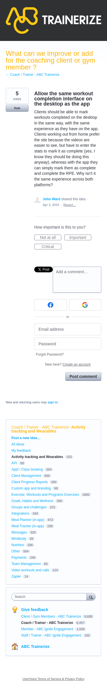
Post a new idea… (26, 438)
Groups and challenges (29, 507)
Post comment (83, 376)
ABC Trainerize (35, 646)
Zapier (16, 576)
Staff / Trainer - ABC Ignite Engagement (51, 635)
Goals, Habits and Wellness (32, 501)
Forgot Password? (50, 354)
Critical (51, 246)
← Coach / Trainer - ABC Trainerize (32, 75)
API (14, 463)
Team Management (26, 564)
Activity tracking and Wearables (48, 429)
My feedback (21, 451)
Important (80, 237)
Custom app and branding (31, 488)
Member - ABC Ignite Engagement (47, 629)
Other (15, 551)
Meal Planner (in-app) (27, 520)
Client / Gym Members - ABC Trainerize (51, 616)
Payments (19, 558)
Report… (69, 205)
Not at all (50, 237)
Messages (19, 532)
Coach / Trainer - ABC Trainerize (40, 427)
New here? (67, 364)
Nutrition (17, 545)
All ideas (17, 444)
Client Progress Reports (29, 482)
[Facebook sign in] (50, 305)
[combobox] (50, 597)
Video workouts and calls (30, 570)
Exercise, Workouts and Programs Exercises (45, 495)
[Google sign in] (85, 305)
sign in (53, 402)
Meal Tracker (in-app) (27, 526)
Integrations (20, 513)
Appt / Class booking (27, 469)
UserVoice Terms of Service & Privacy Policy (53, 679)
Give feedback (34, 609)
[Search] (91, 596)
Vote (17, 108)
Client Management (26, 476)
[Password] (67, 344)
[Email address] (67, 329)
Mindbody (18, 539)
